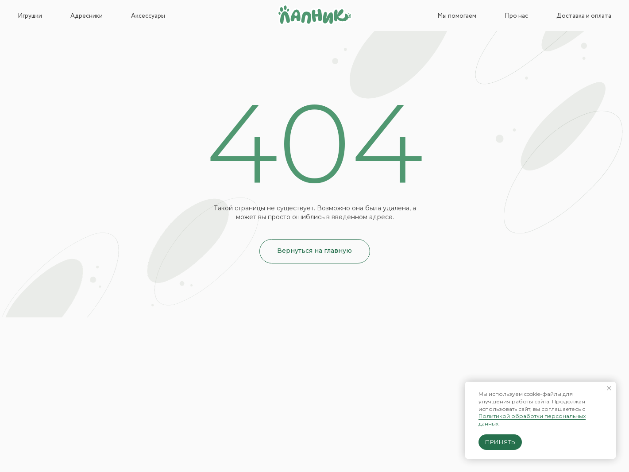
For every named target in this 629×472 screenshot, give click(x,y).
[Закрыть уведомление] (609, 388)
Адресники (86, 16)
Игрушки (30, 16)
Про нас (516, 16)
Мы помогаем (456, 16)
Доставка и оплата (583, 16)
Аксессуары (148, 16)
